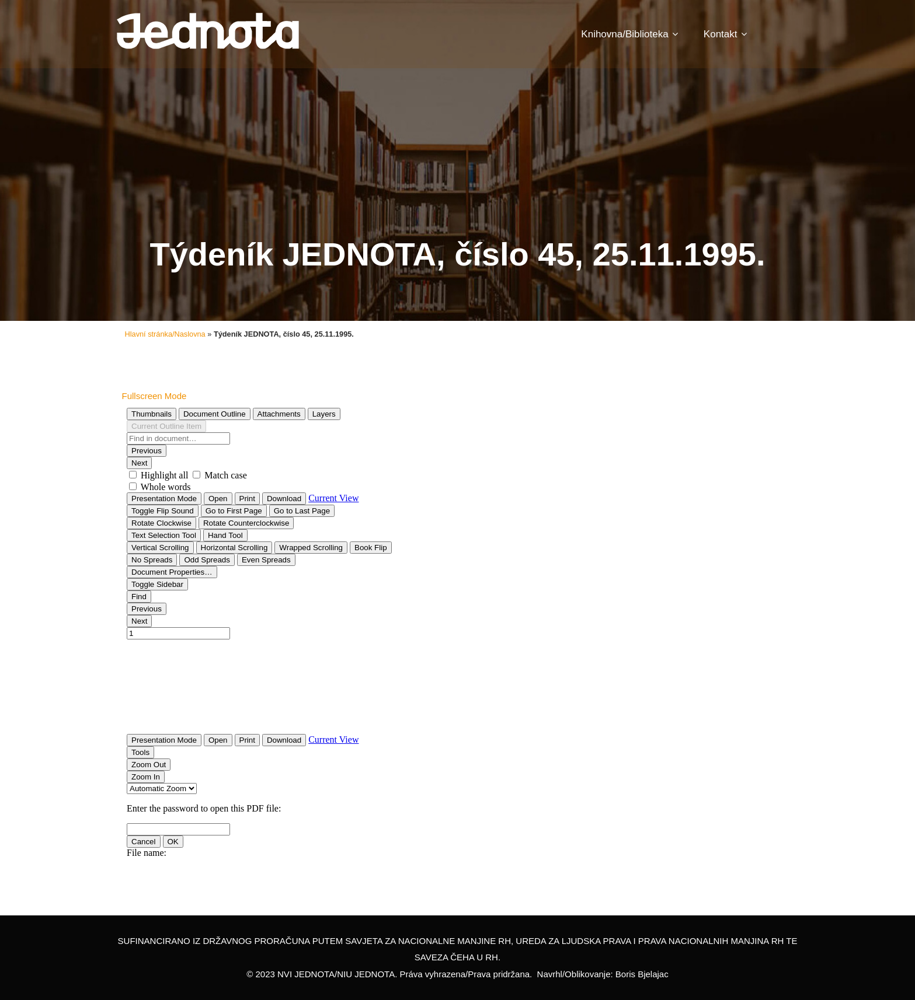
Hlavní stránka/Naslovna (165, 334)
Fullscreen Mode (154, 396)
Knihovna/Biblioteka (629, 34)
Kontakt (725, 34)
